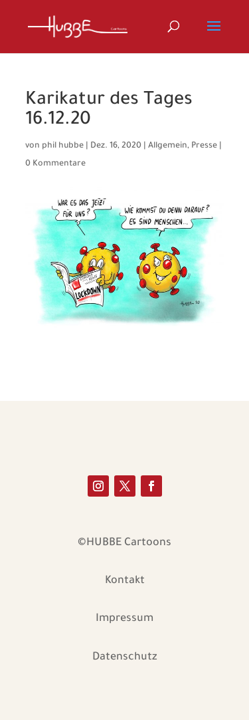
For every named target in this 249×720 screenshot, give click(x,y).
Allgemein (167, 146)
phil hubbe (63, 146)
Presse (204, 146)
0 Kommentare (55, 164)
